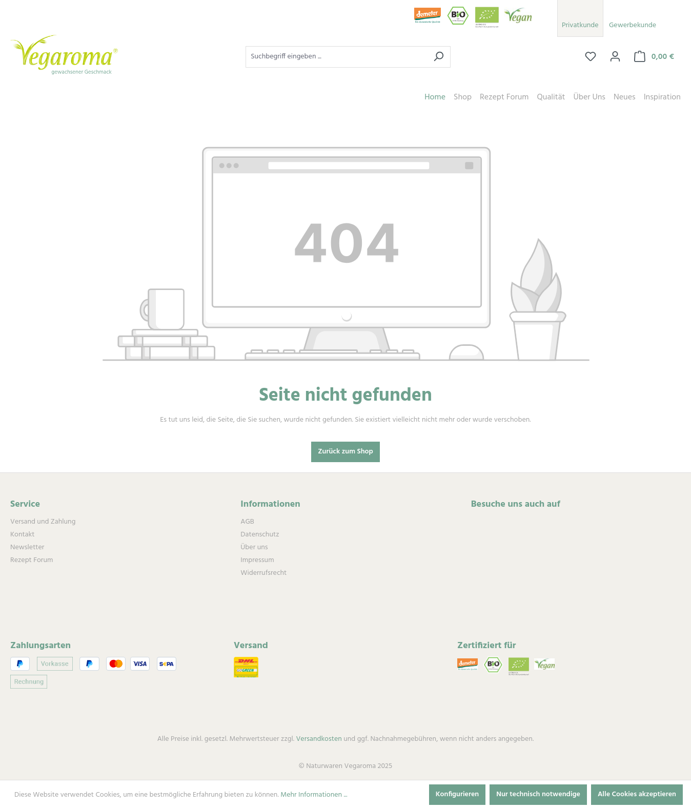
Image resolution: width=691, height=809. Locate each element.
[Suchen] (438, 57)
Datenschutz (259, 535)
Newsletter (27, 547)
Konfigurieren (457, 794)
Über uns (254, 547)
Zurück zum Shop (345, 452)
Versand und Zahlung (42, 522)
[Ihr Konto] (615, 57)
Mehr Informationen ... (313, 795)
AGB (247, 522)
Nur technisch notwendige (538, 794)
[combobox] (336, 57)
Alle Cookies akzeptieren (637, 794)
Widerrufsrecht (263, 573)
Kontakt (22, 535)
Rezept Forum (31, 560)
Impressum (257, 560)
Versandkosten (318, 739)
